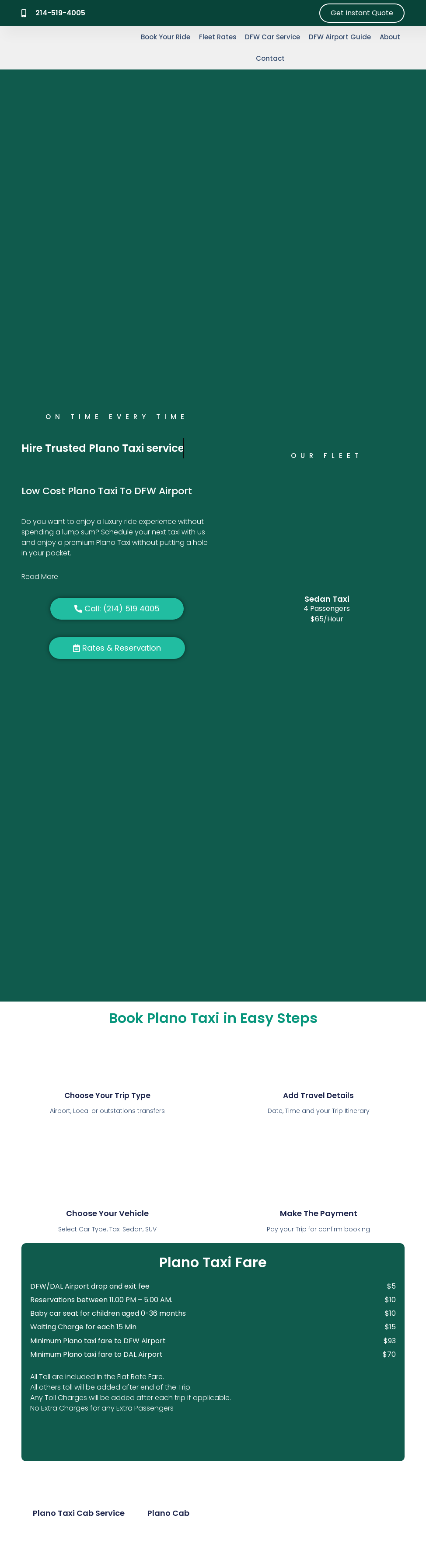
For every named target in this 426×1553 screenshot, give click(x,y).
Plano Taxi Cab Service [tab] (79, 1513)
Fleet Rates (218, 37)
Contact (270, 58)
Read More (39, 577)
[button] (117, 576)
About (390, 37)
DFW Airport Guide (340, 37)
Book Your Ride (165, 37)
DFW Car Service (272, 37)
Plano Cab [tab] (168, 1513)
